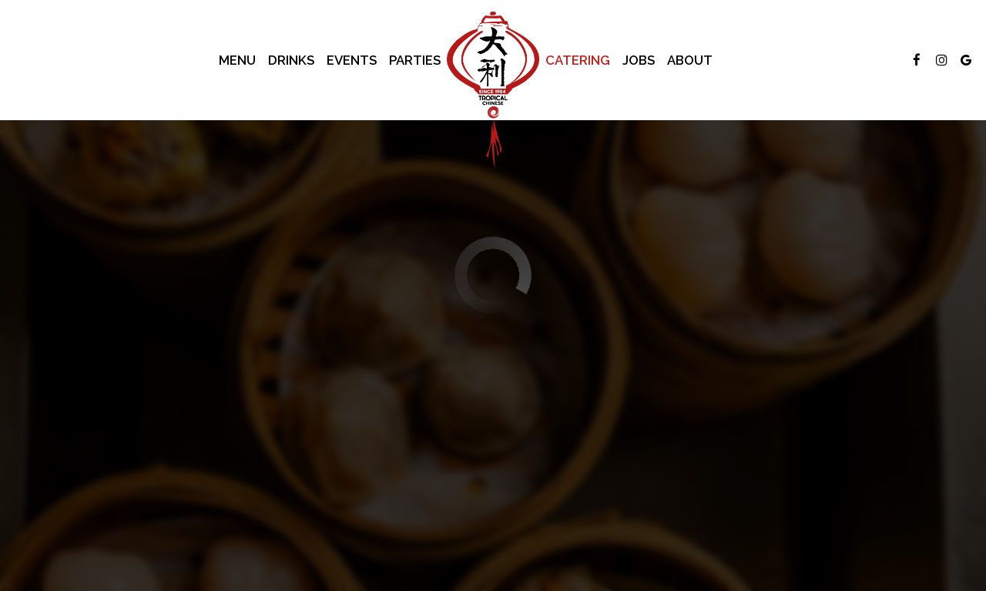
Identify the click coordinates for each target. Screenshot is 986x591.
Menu (237, 60)
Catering (577, 60)
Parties (415, 60)
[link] (493, 90)
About (690, 60)
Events (352, 60)
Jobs (638, 60)
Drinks (291, 60)
